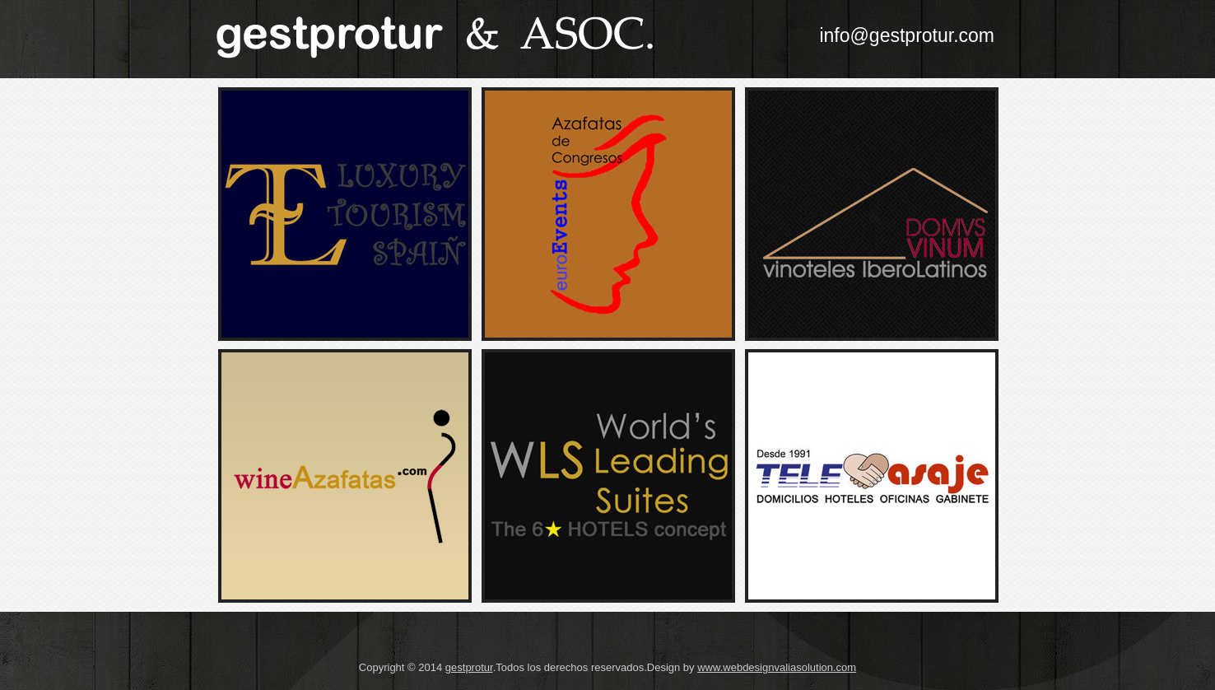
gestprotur (469, 667)
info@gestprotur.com (906, 35)
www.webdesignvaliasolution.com (776, 667)
